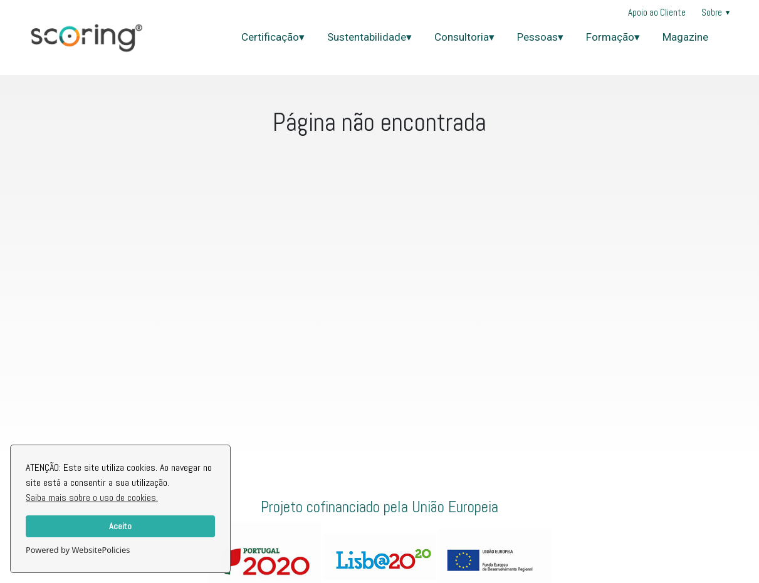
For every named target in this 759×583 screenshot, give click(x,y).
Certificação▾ (273, 37)
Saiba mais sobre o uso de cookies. (92, 497)
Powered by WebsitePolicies (78, 549)
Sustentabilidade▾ (369, 37)
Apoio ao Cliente (657, 12)
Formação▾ (613, 37)
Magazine (685, 37)
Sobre (715, 12)
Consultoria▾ (464, 37)
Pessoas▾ (540, 37)
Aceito (120, 526)
